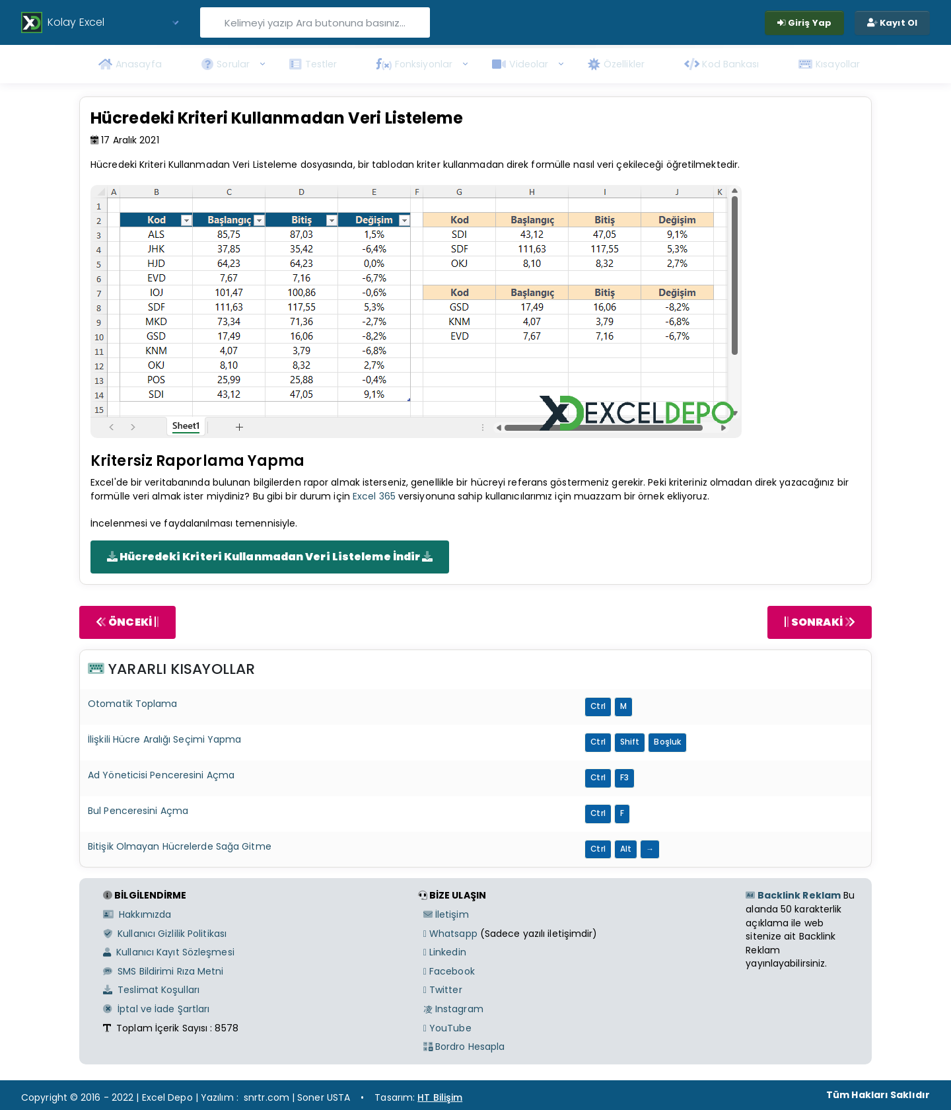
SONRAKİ (819, 622)
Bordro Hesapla (464, 1046)
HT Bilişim (439, 1097)
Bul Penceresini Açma (138, 810)
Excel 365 (374, 496)
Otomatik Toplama (133, 703)
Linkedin (444, 952)
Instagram (453, 1009)
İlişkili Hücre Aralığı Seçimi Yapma (165, 739)
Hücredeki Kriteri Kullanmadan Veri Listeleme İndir (270, 556)
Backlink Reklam (793, 895)
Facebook (449, 971)
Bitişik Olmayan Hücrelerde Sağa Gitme (179, 846)
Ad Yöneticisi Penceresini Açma (161, 775)
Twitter (442, 989)
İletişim (446, 914)
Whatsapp (450, 933)
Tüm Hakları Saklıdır (878, 1094)
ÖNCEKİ (127, 622)
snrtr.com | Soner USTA (297, 1097)
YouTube (447, 1028)
